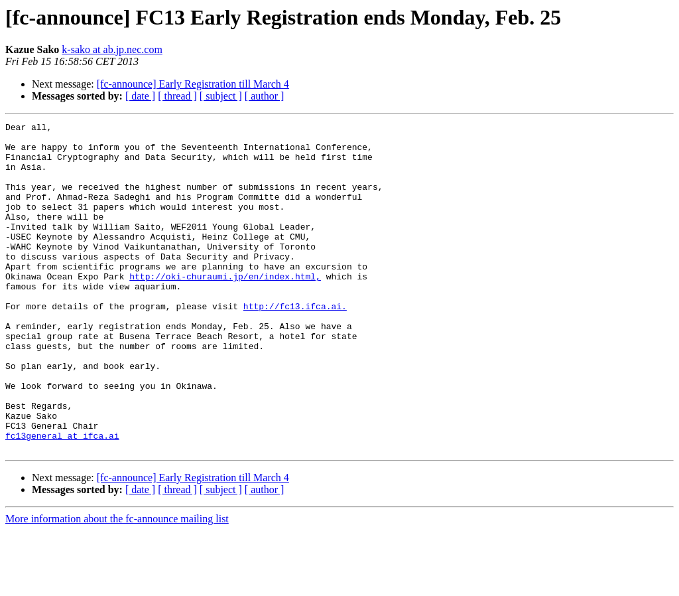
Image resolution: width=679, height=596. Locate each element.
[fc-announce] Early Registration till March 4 (193, 84)
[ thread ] (177, 96)
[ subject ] (221, 96)
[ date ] (140, 96)
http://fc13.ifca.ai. (295, 344)
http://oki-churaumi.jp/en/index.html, (225, 308)
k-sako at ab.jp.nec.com (112, 49)
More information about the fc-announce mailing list (117, 584)
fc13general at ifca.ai (62, 499)
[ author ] (264, 96)
